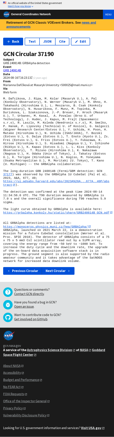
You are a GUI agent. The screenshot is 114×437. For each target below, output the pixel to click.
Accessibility (12, 373)
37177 (7, 174)
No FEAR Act (12, 387)
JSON (47, 41)
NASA (84, 350)
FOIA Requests (13, 394)
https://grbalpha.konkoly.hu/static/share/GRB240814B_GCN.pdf (56, 213)
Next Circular (58, 271)
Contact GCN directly (29, 294)
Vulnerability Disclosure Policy (24, 415)
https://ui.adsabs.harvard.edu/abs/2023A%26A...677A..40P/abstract (56, 183)
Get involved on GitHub (30, 319)
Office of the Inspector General (25, 401)
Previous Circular (22, 271)
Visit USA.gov (91, 428)
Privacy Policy (13, 408)
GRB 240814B (12, 70)
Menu (108, 14)
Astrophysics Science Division (49, 350)
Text (32, 41)
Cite (62, 41)
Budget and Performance (21, 380)
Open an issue (24, 307)
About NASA (12, 366)
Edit (80, 41)
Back (13, 41)
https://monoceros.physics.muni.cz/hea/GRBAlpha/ (45, 227)
